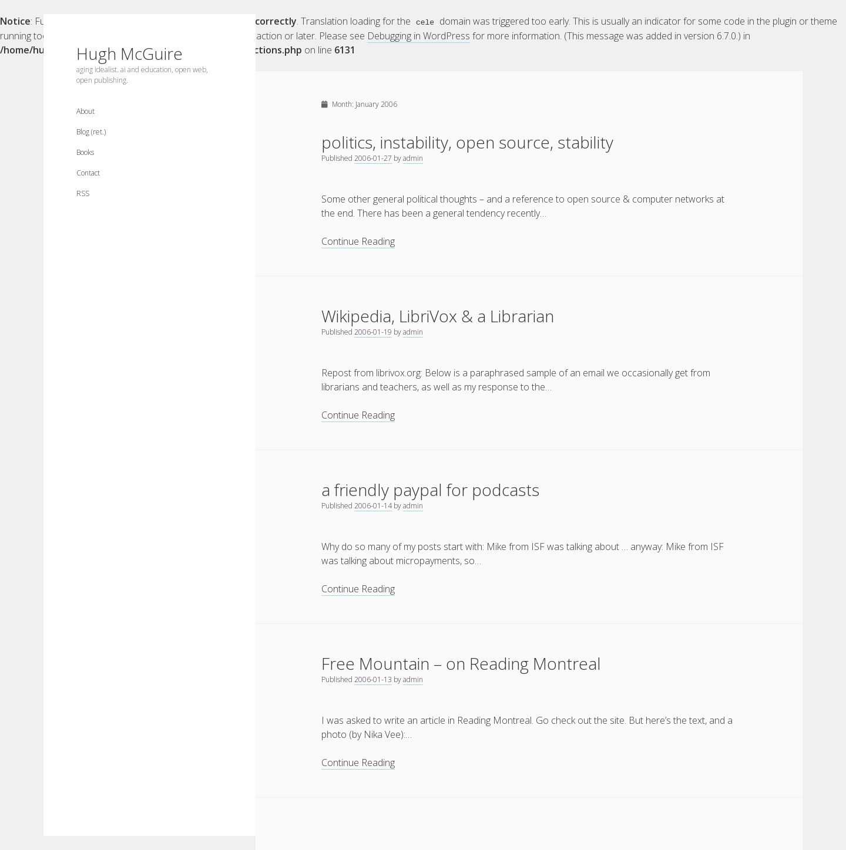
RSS (82, 193)
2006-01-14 (373, 505)
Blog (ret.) (91, 132)
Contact (88, 173)
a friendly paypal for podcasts (430, 489)
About (85, 111)
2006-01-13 (373, 679)
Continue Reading (358, 241)
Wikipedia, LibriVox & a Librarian (437, 315)
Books (85, 152)
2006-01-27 (373, 158)
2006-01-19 (373, 331)
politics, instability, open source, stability (467, 141)
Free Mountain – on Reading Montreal (461, 663)
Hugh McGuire (129, 53)
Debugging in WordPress (418, 35)
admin (413, 158)
